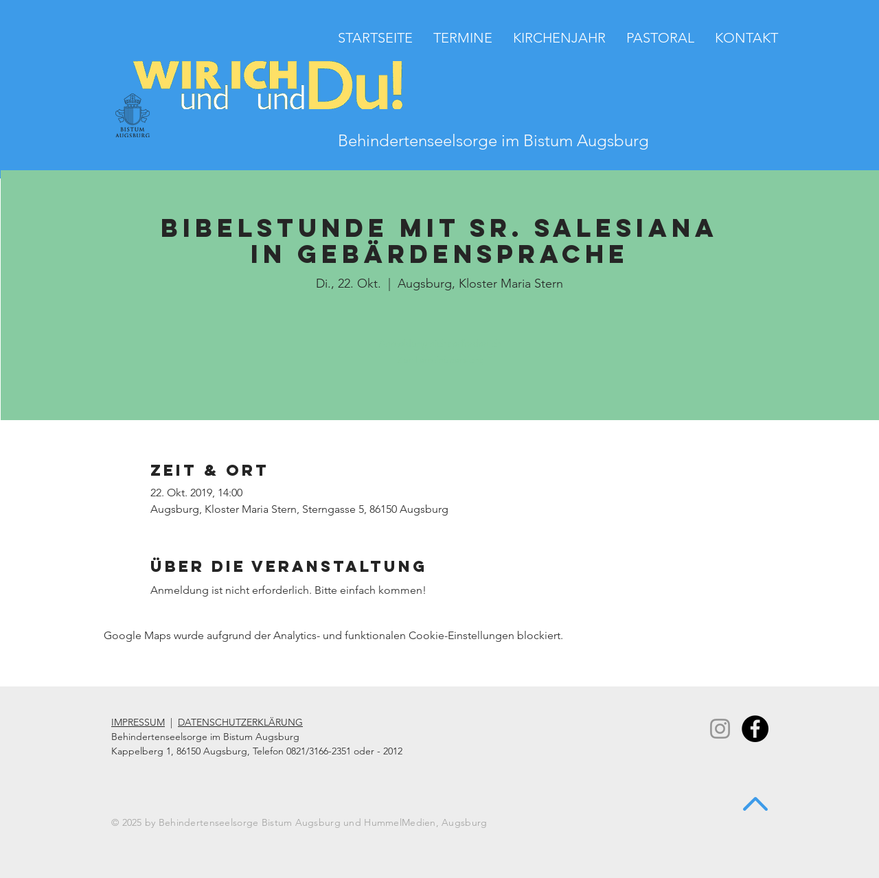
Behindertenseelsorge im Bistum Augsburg (493, 140)
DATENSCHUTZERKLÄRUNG (240, 722)
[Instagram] (720, 728)
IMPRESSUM (138, 722)
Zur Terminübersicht (440, 359)
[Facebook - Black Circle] (755, 728)
